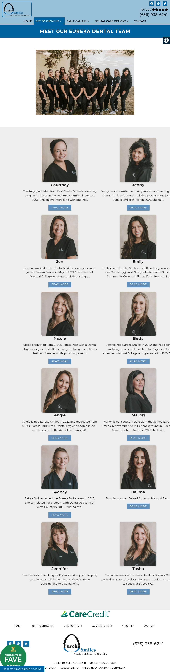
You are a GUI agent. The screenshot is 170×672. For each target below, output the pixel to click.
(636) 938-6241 (154, 14)
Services (128, 626)
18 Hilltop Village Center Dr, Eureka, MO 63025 (85, 663)
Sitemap (50, 668)
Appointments (102, 626)
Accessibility (69, 668)
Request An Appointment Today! (22, 669)
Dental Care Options (110, 21)
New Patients (73, 626)
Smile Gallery (77, 21)
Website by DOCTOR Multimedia (104, 668)
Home (28, 21)
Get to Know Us (47, 21)
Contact (140, 21)
